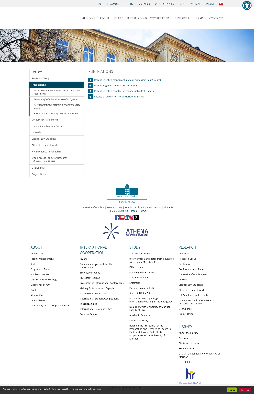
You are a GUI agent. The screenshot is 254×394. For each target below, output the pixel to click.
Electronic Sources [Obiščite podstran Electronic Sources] (189, 343)
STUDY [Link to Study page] (135, 247)
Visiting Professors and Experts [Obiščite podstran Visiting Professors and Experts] (97, 288)
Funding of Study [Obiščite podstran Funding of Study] (138, 320)
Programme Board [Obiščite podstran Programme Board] (41, 269)
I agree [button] (231, 389)
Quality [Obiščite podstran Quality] (34, 290)
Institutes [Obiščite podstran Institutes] (37, 71)
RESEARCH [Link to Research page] (187, 247)
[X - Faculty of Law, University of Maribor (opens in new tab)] (136, 218)
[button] (247, 5)
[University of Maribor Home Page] (38, 17)
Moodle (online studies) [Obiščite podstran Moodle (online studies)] (142, 272)
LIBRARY (199, 18)
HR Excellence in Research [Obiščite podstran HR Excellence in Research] (46, 151)
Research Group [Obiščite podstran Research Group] (41, 78)
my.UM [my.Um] (210, 3)
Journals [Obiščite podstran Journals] (36, 132)
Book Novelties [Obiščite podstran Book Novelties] (187, 348)
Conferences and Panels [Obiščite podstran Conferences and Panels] (45, 119)
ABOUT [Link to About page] (36, 247)
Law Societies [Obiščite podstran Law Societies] (38, 300)
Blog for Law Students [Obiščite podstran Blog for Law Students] (44, 138)
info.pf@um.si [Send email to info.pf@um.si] (139, 210)
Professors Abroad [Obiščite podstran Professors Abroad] (90, 277)
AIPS (182, 3)
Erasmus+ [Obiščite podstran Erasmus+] (85, 258)
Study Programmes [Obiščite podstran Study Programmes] (139, 253)
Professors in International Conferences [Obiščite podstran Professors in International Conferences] (102, 283)
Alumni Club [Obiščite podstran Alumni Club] (37, 295)
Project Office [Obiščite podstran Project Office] (39, 174)
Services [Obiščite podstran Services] (183, 338)
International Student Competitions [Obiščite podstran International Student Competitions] (99, 298)
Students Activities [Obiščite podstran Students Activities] (139, 277)
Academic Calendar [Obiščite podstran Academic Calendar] (140, 315)
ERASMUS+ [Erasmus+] (113, 3)
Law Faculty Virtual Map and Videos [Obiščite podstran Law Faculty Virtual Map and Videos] (50, 305)
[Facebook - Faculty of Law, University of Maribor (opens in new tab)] (117, 218)
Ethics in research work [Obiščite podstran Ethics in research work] (44, 145)
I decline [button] (245, 389)
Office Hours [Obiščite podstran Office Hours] (136, 267)
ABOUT (104, 18)
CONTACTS (216, 18)
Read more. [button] (95, 388)
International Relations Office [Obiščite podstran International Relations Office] (96, 309)
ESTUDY (129, 3)
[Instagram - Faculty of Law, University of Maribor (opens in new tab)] (131, 218)
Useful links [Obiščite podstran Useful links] (38, 167)
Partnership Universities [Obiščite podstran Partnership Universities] (93, 293)
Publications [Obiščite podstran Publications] (39, 84)
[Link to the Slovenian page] (221, 3)
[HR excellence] (190, 382)
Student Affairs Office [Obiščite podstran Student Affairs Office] (141, 293)
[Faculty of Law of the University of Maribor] (67, 17)
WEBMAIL (195, 3)
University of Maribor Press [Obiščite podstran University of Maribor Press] (47, 126)
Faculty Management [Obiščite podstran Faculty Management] (42, 258)
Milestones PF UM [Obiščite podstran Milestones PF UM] (40, 284)
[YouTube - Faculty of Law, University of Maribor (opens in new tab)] (122, 218)
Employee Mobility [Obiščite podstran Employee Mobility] (90, 272)
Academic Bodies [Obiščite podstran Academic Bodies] (40, 274)
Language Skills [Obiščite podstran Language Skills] (88, 303)
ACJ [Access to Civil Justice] (100, 3)
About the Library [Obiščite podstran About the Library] (188, 332)
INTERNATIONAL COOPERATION (148, 18)
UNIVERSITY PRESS (165, 3)
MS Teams (144, 3)
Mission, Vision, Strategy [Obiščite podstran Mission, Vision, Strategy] (44, 279)
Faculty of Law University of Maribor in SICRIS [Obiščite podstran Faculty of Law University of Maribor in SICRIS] (119, 96)
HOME (88, 18)
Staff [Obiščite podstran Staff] (33, 264)
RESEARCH (182, 18)
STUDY (118, 18)
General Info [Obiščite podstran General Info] (37, 253)
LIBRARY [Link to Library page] (185, 326)
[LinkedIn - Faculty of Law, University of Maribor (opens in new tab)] (127, 218)
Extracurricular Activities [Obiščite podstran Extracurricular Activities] (142, 288)
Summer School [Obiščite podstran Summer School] (88, 314)
